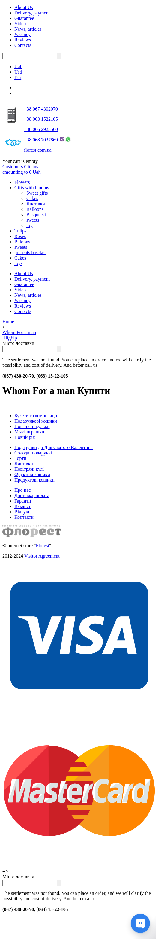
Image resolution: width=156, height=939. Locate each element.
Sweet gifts (37, 193)
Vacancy (22, 34)
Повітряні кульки (32, 426)
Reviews (22, 39)
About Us (23, 7)
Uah (18, 66)
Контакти (24, 517)
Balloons (35, 209)
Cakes (32, 198)
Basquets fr (37, 214)
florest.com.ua (38, 150)
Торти (20, 458)
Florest (42, 545)
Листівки (35, 203)
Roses (20, 236)
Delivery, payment (32, 12)
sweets (32, 220)
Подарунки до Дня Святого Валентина (53, 447)
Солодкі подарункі (33, 452)
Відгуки (22, 511)
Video (20, 23)
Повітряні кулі (29, 469)
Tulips (20, 230)
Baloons (22, 241)
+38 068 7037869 (41, 139)
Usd (18, 71)
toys (18, 263)
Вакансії (23, 506)
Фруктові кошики (32, 474)
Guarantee (24, 18)
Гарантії (22, 500)
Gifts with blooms (31, 187)
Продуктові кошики (34, 479)
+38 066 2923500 (41, 129)
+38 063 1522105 (41, 119)
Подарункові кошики (35, 421)
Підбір (10, 337)
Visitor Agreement (42, 555)
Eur (17, 77)
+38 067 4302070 (41, 108)
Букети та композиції (35, 415)
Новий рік (24, 437)
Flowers (22, 182)
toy (29, 225)
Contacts (22, 45)
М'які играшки (29, 431)
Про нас (22, 490)
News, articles (28, 29)
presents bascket (30, 252)
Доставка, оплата (31, 495)
